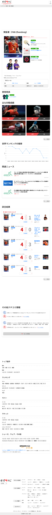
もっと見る (46, 139)
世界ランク (39, 506)
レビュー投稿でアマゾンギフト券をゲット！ (14, 450)
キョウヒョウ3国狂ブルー (36, 50)
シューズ (4, 438)
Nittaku (12, 404)
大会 (28, 506)
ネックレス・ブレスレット (8, 440)
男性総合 (7, 383)
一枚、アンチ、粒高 (16, 408)
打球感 (22, 429)
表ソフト (30, 383)
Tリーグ (29, 507)
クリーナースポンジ (42, 440)
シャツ (21, 438)
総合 (3, 383)
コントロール (17, 429)
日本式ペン (9, 424)
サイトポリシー (25, 511)
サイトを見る (26, 316)
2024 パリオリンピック (10, 212)
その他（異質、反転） (28, 424)
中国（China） (15, 83)
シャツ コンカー (12, 96)
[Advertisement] (26, 17)
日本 (3, 367)
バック (26, 383)
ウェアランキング (36, 507)
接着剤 (35, 440)
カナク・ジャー (37, 256)
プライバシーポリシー (17, 511)
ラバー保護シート (29, 440)
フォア (22, 383)
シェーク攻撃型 (37, 83)
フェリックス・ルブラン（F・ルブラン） (37, 231)
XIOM (20, 404)
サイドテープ (21, 440)
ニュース (33, 506)
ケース (24, 438)
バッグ (28, 438)
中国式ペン (15, 424)
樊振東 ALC (33, 42)
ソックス (33, 438)
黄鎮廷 (36, 267)
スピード (7, 429)
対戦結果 (25, 222)
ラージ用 (23, 408)
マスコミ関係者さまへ (32, 511)
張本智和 (37, 241)
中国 (6, 367)
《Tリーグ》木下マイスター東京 (20, 184)
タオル (37, 438)
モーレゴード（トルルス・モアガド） (37, 217)
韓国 (13, 367)
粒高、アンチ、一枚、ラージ (39, 383)
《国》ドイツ (16, 175)
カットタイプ (17, 372)
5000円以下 (17, 383)
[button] (13, 47)
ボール (16, 440)
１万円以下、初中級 (20, 388)
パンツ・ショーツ (15, 438)
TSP (9, 404)
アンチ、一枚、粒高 (42, 490)
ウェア (8, 438)
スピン (11, 429)
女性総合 (12, 383)
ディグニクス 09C (34, 58)
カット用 (20, 424)
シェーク (4, 372)
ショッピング (45, 506)
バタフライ (4, 404)
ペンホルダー (10, 372)
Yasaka (16, 404)
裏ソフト (4, 408)
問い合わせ (39, 511)
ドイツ (9, 367)
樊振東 (13, 215)
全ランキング (5, 388)
